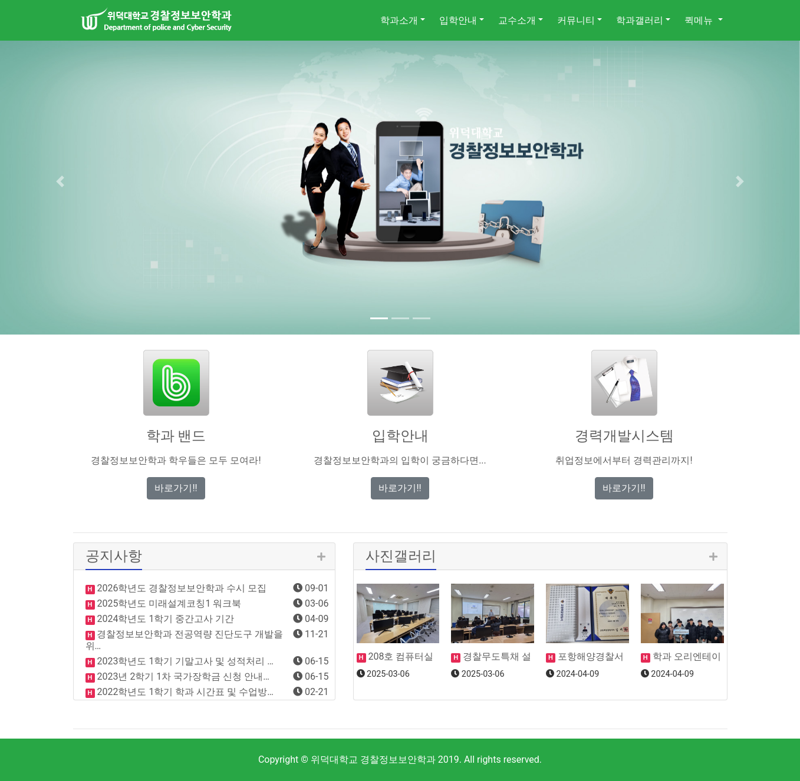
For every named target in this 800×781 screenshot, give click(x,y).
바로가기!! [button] (175, 488)
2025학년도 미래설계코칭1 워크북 (168, 603)
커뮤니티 (576, 20)
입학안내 (458, 20)
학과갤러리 (639, 20)
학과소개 (399, 20)
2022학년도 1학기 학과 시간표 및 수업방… (184, 691)
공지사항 (113, 556)
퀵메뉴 (699, 20)
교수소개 (517, 20)
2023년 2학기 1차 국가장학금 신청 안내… (182, 676)
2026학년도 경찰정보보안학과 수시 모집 (181, 588)
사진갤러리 (401, 556)
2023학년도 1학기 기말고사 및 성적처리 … (184, 661)
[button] (60, 181)
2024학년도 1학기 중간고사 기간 (165, 618)
